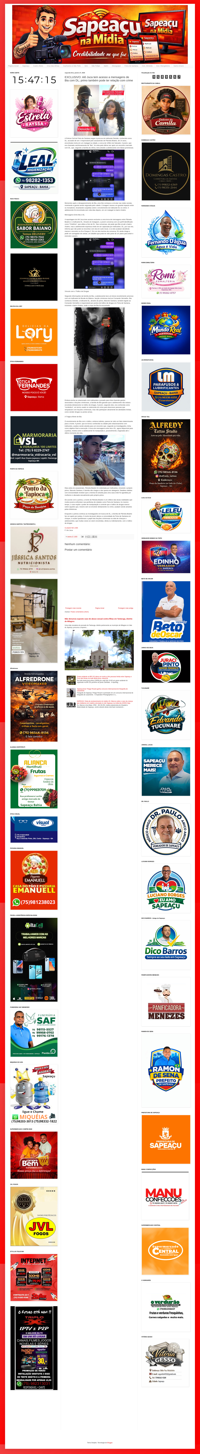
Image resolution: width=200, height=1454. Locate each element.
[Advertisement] (33, 1412)
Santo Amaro (179, 66)
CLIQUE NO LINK (71, 528)
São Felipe (96, 66)
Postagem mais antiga (125, 608)
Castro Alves (38, 66)
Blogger (110, 1443)
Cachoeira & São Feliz (72, 66)
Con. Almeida (147, 66)
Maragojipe (116, 66)
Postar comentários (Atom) (80, 612)
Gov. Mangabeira (163, 66)
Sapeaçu (25, 66)
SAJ (86, 66)
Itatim (106, 66)
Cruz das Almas (53, 66)
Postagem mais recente (73, 608)
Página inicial (13, 66)
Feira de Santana (131, 66)
